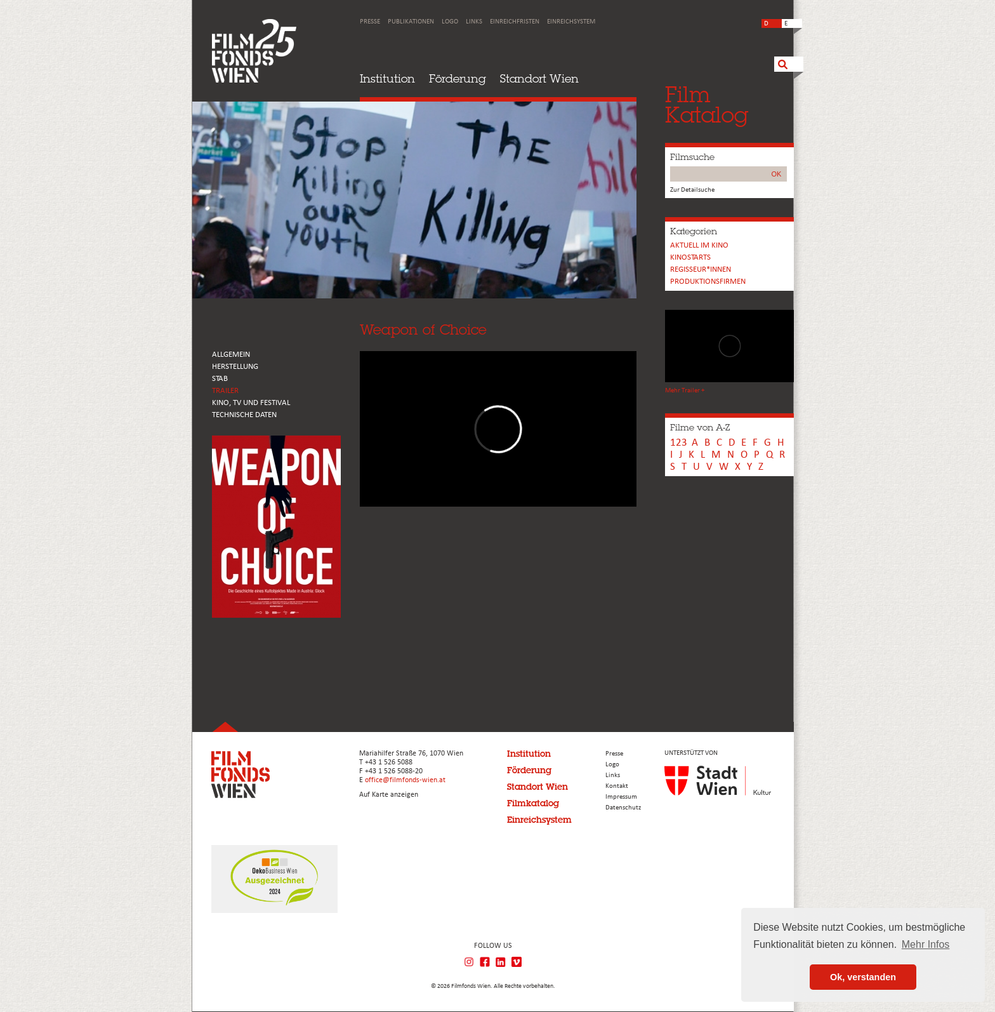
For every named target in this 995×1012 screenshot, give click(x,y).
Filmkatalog (533, 803)
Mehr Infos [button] (926, 944)
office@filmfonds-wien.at (405, 780)
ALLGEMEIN (231, 354)
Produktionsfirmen (708, 281)
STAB (220, 379)
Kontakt (616, 786)
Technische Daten (244, 415)
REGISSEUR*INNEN (700, 269)
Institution (387, 78)
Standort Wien (539, 78)
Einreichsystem (571, 21)
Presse (370, 21)
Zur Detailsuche (692, 190)
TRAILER (225, 391)
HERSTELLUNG (235, 367)
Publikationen (411, 21)
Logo (450, 21)
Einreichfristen (514, 21)
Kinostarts (690, 257)
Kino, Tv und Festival (251, 403)
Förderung (457, 78)
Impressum (621, 797)
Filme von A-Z (700, 427)
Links (474, 21)
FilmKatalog (706, 104)
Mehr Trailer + (684, 390)
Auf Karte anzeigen (388, 795)
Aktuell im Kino (699, 245)
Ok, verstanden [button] (863, 977)
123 (678, 442)
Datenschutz (623, 807)
